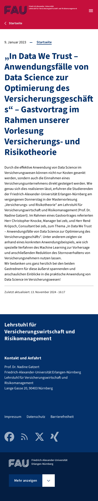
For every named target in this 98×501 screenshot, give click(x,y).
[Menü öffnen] (91, 11)
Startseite (44, 42)
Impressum (12, 416)
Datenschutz (36, 416)
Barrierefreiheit (62, 416)
